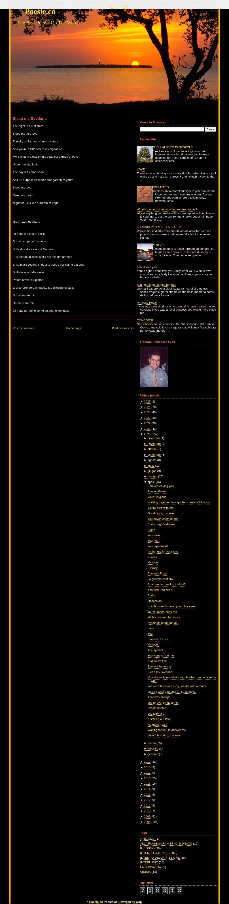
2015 (147, 783)
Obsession (155, 601)
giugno (152, 471)
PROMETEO (160, 187)
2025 (147, 407)
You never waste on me (163, 519)
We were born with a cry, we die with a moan (177, 686)
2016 (147, 778)
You (150, 633)
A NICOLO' (148, 838)
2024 (147, 412)
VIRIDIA (146, 872)
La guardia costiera (160, 579)
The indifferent (157, 491)
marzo (152, 743)
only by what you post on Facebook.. (172, 691)
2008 (147, 822)
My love (153, 562)
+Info (114, 6)
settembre (154, 454)
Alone (151, 529)
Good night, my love (161, 513)
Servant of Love (158, 639)
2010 (147, 811)
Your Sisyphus (157, 497)
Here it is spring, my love (164, 735)
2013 (147, 794)
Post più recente (23, 328)
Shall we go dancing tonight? (166, 584)
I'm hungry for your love (163, 551)
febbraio (153, 748)
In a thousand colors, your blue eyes (171, 606)
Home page (73, 328)
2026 (147, 401)
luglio (151, 465)
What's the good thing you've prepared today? (167, 209)
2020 (147, 434)
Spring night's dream (161, 524)
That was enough (159, 697)
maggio (152, 476)
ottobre (152, 449)
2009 (147, 816)
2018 (147, 767)
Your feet (153, 540)
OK (125, 6)
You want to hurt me (161, 655)
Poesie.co (40, 11)
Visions (152, 557)
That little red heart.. (161, 590)
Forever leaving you (161, 486)
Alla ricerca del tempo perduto (156, 284)
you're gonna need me (162, 612)
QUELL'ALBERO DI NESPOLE (172, 147)
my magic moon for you (163, 623)
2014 (147, 789)
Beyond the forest (159, 666)
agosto (152, 460)
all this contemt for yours (164, 617)
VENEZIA (158, 245)
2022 (147, 423)
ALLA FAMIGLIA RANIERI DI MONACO (166, 843)
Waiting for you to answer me (167, 730)
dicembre (154, 438)
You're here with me (161, 508)
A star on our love (159, 719)
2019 (147, 761)
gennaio (153, 754)
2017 (147, 772)
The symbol (155, 650)
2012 (147, 800)
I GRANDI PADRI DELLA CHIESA (159, 227)
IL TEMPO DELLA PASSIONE (160, 857)
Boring (152, 595)
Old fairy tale (156, 713)
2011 (147, 805)
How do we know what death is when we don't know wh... (182, 679)
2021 (147, 428)
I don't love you (147, 267)
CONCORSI (145, 320)
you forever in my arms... (164, 702)
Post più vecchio (123, 328)
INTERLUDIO (149, 862)
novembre (154, 443)
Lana (151, 628)
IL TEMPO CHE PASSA (156, 853)
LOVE (141, 169)
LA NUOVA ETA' (151, 867)
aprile (151, 482)
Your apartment (158, 546)
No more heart (157, 724)
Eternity (153, 568)
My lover (153, 644)
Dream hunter (157, 708)
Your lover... (155, 535)
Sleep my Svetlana (30, 118)
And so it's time (158, 661)
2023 (147, 417)
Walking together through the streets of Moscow (179, 502)
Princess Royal (147, 302)
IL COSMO (147, 848)
